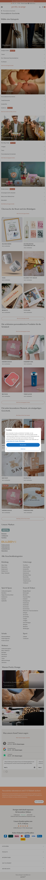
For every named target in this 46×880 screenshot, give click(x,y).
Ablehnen (23, 449)
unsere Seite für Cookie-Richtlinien (15, 441)
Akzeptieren (23, 444)
